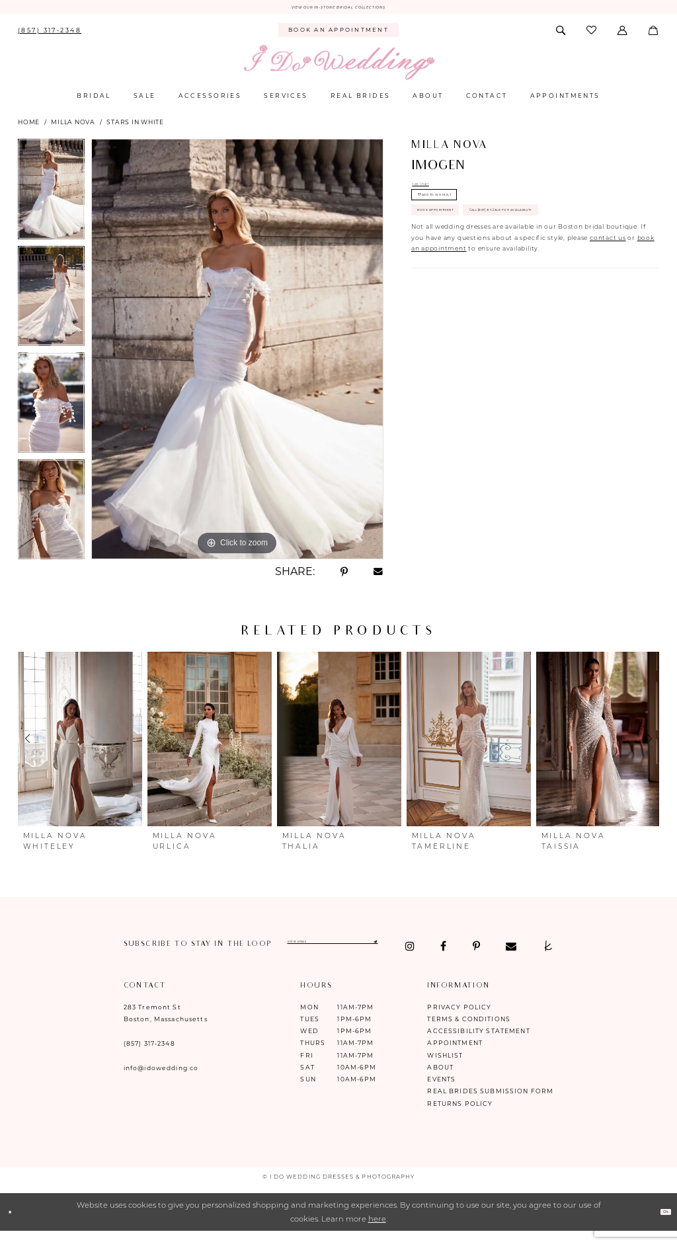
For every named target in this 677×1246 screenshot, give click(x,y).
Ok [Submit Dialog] (659, 1226)
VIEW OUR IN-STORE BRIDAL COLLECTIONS (338, 9)
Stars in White (135, 127)
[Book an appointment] (338, 35)
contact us (608, 311)
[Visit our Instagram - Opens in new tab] (129, 961)
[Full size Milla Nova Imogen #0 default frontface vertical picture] (237, 353)
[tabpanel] (51, 197)
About (440, 1081)
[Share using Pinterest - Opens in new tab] (344, 576)
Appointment (455, 1058)
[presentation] (80, 743)
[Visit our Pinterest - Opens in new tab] (195, 961)
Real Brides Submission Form (490, 1106)
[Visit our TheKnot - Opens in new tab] (266, 961)
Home (29, 127)
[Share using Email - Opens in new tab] (378, 576)
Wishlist (445, 1069)
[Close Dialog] (15, 1227)
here (377, 1233)
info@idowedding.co (161, 1083)
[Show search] (561, 35)
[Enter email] (386, 949)
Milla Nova (73, 127)
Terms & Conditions (468, 1033)
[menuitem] (49, 35)
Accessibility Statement (478, 1046)
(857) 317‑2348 (149, 1058)
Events (441, 1094)
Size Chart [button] (430, 191)
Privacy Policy (459, 1021)
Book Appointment (463, 247)
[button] (623, 35)
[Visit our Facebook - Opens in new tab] (162, 961)
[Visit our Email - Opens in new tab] (229, 961)
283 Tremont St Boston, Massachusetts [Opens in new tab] (166, 1027)
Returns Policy (460, 1118)
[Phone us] (49, 35)
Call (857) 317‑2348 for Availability (495, 278)
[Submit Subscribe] (471, 949)
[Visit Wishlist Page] (592, 35)
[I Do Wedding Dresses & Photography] (338, 67)
